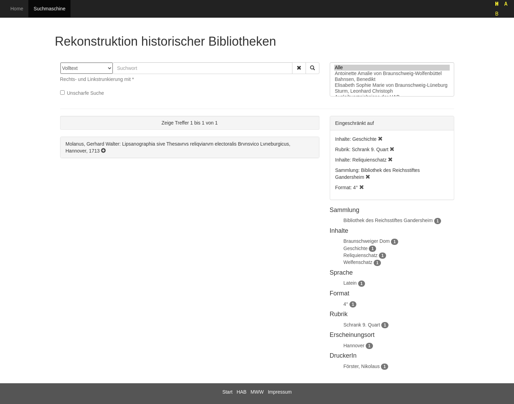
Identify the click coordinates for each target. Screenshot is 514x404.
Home (16, 8)
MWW (257, 392)
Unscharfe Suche (82, 93)
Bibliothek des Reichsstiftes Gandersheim (388, 220)
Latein (350, 283)
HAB (241, 392)
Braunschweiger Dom (367, 241)
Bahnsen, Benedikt (392, 79)
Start (227, 392)
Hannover (354, 345)
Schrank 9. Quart (362, 325)
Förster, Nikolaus (362, 366)
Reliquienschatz (361, 255)
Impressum (280, 392)
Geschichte (356, 248)
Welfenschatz (358, 262)
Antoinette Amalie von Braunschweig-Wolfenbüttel (392, 73)
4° (346, 304)
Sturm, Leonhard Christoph (392, 91)
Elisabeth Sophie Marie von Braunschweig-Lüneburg (392, 85)
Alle (392, 68)
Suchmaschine (49, 8)
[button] (299, 68)
